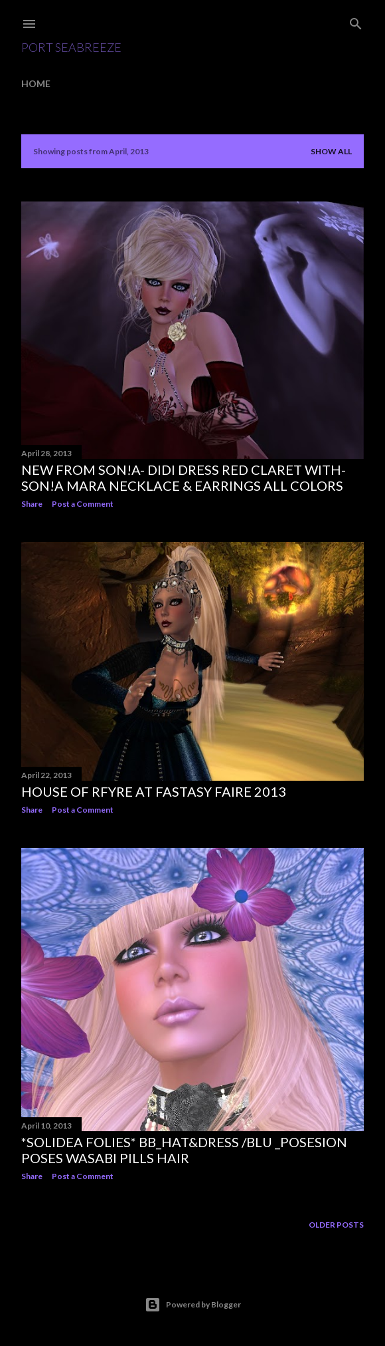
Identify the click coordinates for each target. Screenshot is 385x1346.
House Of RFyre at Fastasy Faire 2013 (153, 791)
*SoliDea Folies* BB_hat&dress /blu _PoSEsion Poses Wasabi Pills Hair (184, 1150)
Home (35, 83)
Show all (331, 151)
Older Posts (336, 1225)
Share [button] (31, 504)
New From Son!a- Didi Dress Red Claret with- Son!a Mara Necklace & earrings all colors (183, 477)
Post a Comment (83, 504)
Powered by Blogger (193, 1305)
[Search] (356, 21)
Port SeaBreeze (71, 47)
